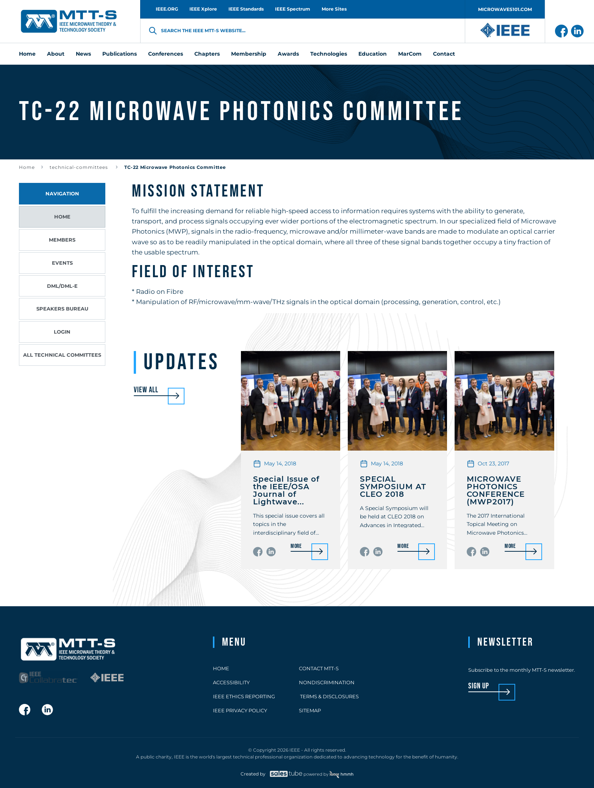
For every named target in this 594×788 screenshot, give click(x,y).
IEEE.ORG (167, 9)
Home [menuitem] (27, 53)
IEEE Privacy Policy (240, 710)
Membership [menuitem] (248, 53)
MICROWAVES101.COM (505, 9)
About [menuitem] (55, 53)
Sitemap (310, 710)
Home (27, 167)
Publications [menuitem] (119, 53)
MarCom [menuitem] (410, 53)
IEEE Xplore (203, 9)
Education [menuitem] (372, 53)
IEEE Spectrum (292, 9)
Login (62, 332)
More (296, 546)
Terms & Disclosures (329, 696)
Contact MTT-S (319, 668)
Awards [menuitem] (288, 53)
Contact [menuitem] (444, 53)
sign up (478, 686)
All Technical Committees (62, 355)
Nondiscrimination (327, 682)
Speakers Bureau (62, 309)
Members (62, 240)
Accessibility (231, 682)
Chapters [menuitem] (207, 53)
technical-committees (79, 167)
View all (146, 390)
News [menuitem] (83, 53)
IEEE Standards (246, 9)
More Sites (334, 9)
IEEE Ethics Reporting (244, 696)
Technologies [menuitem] (328, 53)
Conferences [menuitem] (165, 53)
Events (62, 263)
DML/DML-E (62, 286)
